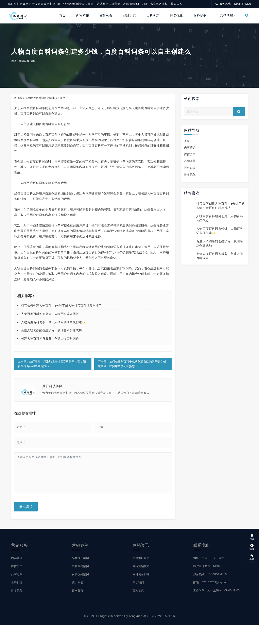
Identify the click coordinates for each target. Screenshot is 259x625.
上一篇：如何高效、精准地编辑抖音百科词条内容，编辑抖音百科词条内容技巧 (52, 364)
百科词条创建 (141, 574)
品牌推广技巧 (141, 558)
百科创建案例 (80, 574)
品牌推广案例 (80, 558)
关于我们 (77, 582)
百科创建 (152, 15)
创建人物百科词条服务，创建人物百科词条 (50, 338)
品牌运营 (129, 15)
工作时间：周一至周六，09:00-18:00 (216, 590)
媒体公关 (106, 15)
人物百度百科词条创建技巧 (41, 97)
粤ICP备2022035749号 (159, 616)
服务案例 (199, 15)
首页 (62, 15)
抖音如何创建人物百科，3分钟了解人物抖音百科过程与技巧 (61, 305)
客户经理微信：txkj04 (207, 566)
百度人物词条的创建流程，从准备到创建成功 (51, 330)
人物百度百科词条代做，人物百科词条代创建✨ (53, 322)
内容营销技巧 (141, 566)
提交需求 (26, 506)
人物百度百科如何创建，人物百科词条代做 (50, 314)
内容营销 (82, 15)
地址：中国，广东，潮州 (208, 558)
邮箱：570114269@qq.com (210, 582)
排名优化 (176, 15)
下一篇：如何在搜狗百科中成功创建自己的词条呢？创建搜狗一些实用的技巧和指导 (132, 364)
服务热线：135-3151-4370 (210, 574)
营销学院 (226, 15)
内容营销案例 (80, 566)
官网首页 (77, 590)
